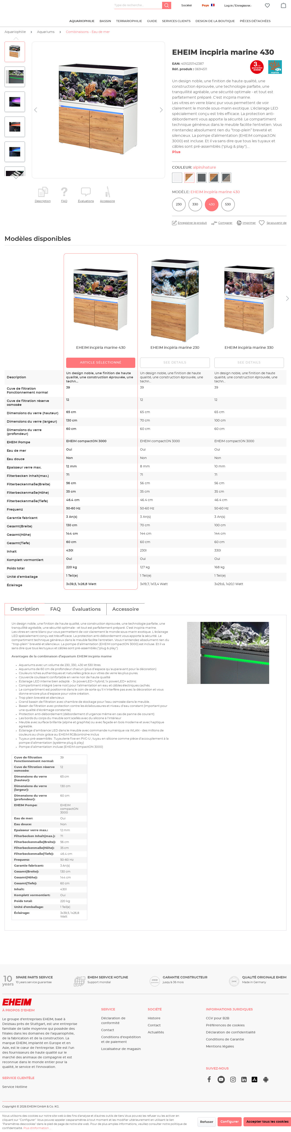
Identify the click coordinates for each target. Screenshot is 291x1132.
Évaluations (86, 201)
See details (175, 362)
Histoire (154, 1018)
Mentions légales (220, 1046)
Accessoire (107, 201)
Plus (176, 152)
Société (186, 5)
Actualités (156, 1032)
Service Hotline (14, 1087)
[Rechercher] (166, 5)
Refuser (206, 1122)
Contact (107, 1030)
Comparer (225, 223)
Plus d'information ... (37, 1128)
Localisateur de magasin (121, 1049)
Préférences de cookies (225, 1025)
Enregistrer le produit (192, 223)
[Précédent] (35, 110)
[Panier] (283, 4)
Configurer (230, 1121)
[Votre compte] (237, 5)
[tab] (25, 609)
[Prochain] (161, 110)
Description (43, 201)
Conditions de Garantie (225, 1039)
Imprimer (249, 223)
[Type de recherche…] (138, 5)
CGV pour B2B (217, 1018)
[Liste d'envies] (267, 5)
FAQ (64, 201)
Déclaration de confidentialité (231, 1032)
